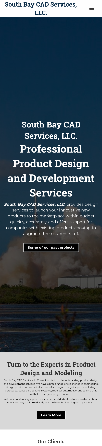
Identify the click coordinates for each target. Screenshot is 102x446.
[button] (51, 250)
